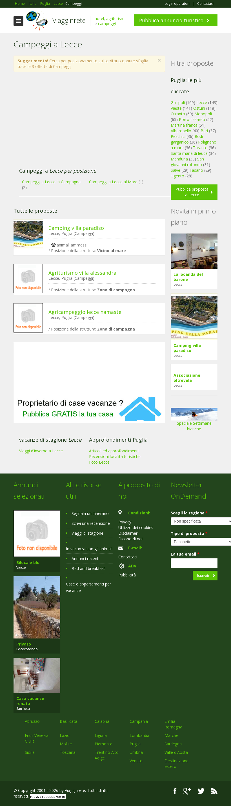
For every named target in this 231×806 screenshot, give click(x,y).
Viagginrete (69, 20)
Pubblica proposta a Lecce (192, 191)
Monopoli (203, 113)
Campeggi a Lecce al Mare (113, 181)
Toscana (67, 752)
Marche (171, 735)
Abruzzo (32, 721)
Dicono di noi (130, 538)
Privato (23, 644)
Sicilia (30, 752)
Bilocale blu (27, 562)
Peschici (178, 136)
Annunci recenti (85, 558)
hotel (99, 18)
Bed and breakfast (88, 568)
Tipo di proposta (189, 533)
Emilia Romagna (173, 724)
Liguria (101, 735)
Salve (175, 170)
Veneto (136, 760)
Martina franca (184, 125)
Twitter (201, 791)
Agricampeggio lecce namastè (84, 312)
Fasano (196, 170)
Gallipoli (178, 102)
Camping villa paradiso (76, 227)
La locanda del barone (188, 277)
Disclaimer (127, 533)
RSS (214, 791)
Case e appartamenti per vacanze (88, 587)
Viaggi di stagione (87, 533)
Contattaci (205, 4)
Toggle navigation (18, 21)
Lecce (201, 102)
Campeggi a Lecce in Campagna (51, 181)
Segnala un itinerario (90, 513)
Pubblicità (127, 575)
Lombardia (139, 735)
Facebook (175, 791)
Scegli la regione (189, 513)
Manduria (179, 159)
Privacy (124, 522)
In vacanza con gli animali (89, 548)
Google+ (187, 791)
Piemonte (103, 743)
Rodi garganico (187, 139)
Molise (66, 743)
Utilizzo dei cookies (135, 527)
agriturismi (115, 18)
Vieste (176, 108)
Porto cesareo (192, 119)
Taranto (200, 147)
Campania (139, 721)
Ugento (177, 176)
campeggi (107, 23)
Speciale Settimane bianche (194, 421)
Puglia (135, 743)
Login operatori (177, 4)
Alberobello (181, 130)
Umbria (136, 752)
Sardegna (173, 743)
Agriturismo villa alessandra (82, 272)
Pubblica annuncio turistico (171, 20)
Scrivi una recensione (91, 523)
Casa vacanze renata (30, 701)
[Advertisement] (86, 122)
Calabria (102, 721)
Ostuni (199, 108)
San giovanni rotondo (187, 161)
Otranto (178, 113)
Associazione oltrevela (187, 378)
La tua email (185, 554)
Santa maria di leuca (189, 153)
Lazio (65, 735)
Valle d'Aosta (176, 752)
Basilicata (68, 721)
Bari (204, 130)
